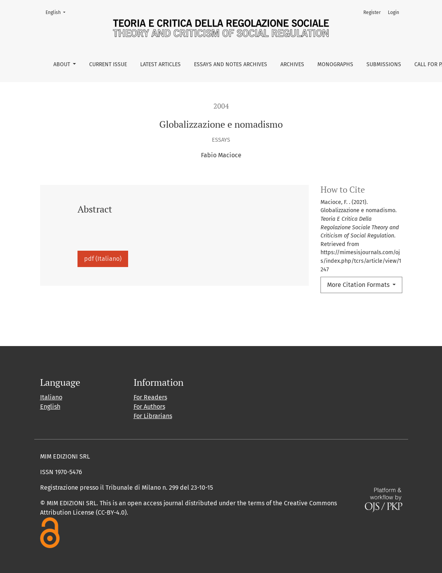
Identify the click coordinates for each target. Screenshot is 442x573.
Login (393, 12)
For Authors (149, 406)
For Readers (150, 397)
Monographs (335, 64)
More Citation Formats (359, 284)
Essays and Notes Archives (230, 64)
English (57, 12)
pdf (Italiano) (103, 258)
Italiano (51, 397)
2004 (221, 106)
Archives (292, 64)
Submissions (383, 64)
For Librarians (153, 416)
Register (372, 12)
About (62, 64)
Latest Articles (160, 64)
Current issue (108, 64)
